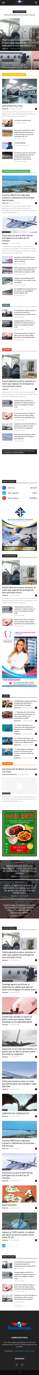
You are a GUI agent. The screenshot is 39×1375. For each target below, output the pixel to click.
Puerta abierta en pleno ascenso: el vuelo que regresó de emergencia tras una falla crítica (25, 312)
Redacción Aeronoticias (9, 774)
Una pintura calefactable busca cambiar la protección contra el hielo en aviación (24, 259)
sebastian (5, 389)
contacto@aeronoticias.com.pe (24, 1351)
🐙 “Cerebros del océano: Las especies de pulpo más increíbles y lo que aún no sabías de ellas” (25, 740)
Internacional (6, 191)
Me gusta (34, 488)
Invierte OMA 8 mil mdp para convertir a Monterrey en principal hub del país (18, 198)
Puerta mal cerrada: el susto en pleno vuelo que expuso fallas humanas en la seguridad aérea (24, 335)
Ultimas (5, 1201)
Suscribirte (33, 498)
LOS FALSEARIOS (20, 143)
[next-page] (6, 165)
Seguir (34, 493)
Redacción (5, 109)
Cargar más (19, 1306)
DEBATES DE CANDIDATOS (15, 1113)
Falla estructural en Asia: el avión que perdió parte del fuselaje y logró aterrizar (25, 436)
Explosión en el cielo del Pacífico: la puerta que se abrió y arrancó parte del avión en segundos (25, 426)
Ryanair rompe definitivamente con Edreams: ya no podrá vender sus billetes (25, 280)
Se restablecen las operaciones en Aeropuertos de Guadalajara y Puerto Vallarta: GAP (25, 291)
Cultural (5, 1110)
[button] (3, 3)
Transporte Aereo (8, 37)
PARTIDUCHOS (9, 1205)
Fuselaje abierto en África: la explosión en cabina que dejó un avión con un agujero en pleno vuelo (19, 987)
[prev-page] (3, 165)
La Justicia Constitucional (22, 120)
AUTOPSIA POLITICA (12, 106)
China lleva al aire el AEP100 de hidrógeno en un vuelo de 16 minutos (17, 238)
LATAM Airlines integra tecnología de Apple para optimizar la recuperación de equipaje (25, 703)
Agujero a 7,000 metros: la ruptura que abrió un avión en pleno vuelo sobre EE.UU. (18, 1235)
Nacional (5, 102)
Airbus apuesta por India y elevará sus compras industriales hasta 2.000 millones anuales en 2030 (25, 270)
